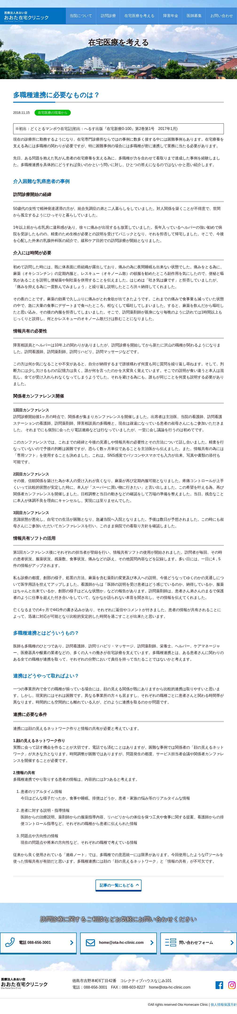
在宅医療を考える (139, 16)
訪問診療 (108, 16)
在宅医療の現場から (52, 112)
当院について (81, 16)
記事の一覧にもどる (117, 885)
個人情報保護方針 (224, 1004)
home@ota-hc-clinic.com (114, 942)
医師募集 (194, 16)
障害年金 (170, 16)
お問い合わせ (221, 16)
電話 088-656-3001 (27, 942)
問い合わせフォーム (188, 942)
